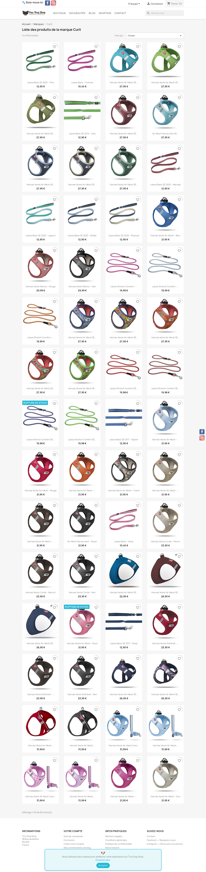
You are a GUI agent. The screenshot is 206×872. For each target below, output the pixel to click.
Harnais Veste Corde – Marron (41, 592)
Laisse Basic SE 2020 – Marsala (165, 184)
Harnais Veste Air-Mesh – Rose (82, 643)
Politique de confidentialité (118, 844)
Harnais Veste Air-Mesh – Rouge (41, 490)
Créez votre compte (74, 844)
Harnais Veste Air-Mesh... (40, 745)
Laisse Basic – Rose (123, 541)
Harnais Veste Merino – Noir (82, 286)
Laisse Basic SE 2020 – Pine (40, 82)
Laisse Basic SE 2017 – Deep (124, 643)
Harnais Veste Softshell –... (165, 643)
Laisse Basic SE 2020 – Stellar (82, 235)
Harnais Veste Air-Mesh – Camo (123, 490)
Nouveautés (77, 13)
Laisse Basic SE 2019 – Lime (82, 133)
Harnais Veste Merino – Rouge (41, 286)
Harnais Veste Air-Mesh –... (165, 439)
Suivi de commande (73, 836)
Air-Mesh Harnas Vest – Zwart (82, 541)
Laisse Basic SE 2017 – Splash (123, 439)
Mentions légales (113, 836)
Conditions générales (116, 840)
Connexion (69, 840)
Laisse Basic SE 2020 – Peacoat (123, 235)
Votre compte (73, 831)
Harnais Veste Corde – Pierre (165, 541)
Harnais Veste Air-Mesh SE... (124, 82)
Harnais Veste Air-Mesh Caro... (124, 745)
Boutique (59, 13)
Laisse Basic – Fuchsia (82, 82)
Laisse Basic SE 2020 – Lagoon (41, 235)
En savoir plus (103, 859)
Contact (120, 13)
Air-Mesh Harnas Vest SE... (165, 133)
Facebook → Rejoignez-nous (161, 840)
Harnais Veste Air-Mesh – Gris (165, 796)
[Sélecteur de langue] (134, 4)
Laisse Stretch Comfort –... (124, 286)
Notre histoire (112, 847)
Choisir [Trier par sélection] (155, 35)
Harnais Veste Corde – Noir (82, 592)
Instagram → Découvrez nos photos (165, 844)
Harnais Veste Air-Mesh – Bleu (165, 235)
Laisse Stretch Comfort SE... (124, 388)
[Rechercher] (164, 13)
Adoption (105, 13)
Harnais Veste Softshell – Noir (82, 694)
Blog (92, 13)
